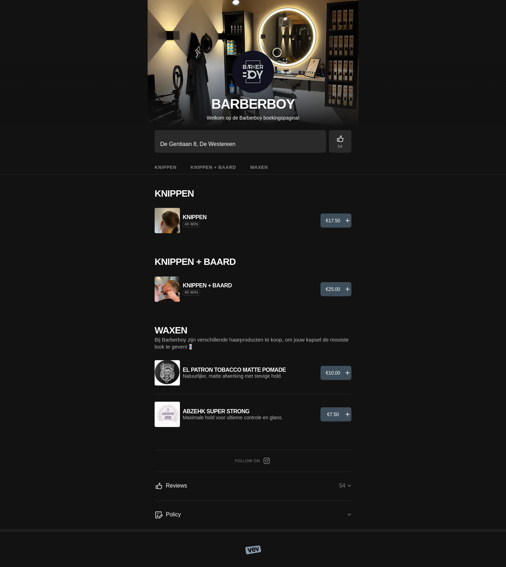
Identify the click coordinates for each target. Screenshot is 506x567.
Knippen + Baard (213, 167)
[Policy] (253, 515)
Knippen (165, 167)
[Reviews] (340, 141)
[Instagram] (266, 461)
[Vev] (253, 549)
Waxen (259, 167)
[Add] (335, 221)
